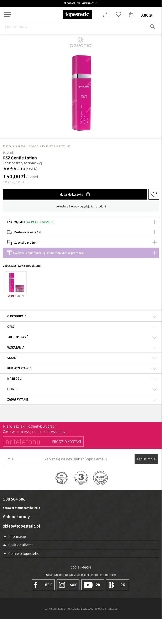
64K (68, 585)
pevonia (33, 146)
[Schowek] (120, 14)
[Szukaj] (152, 27)
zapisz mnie (146, 459)
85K (43, 585)
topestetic (8, 146)
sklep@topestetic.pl (21, 526)
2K (92, 585)
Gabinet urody (16, 516)
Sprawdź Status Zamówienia (21, 508)
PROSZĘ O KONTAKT (66, 441)
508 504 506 (14, 499)
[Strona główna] (77, 14)
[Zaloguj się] (108, 14)
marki (21, 146)
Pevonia (9, 153)
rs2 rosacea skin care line (56, 146)
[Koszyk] (144, 14)
